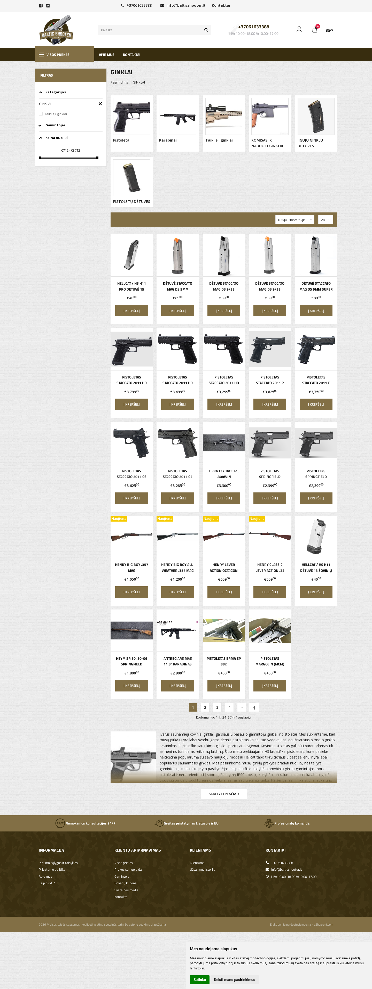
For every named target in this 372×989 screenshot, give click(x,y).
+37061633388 (136, 5)
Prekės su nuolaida (128, 869)
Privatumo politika (52, 869)
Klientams (200, 850)
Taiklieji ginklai (55, 114)
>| (254, 707)
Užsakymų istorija (202, 869)
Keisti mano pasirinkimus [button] (234, 980)
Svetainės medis (126, 890)
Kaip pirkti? (47, 883)
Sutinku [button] (199, 980)
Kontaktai (221, 5)
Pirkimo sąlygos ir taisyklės (58, 862)
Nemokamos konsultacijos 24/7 (85, 823)
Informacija (51, 850)
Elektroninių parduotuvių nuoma (290, 924)
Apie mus (106, 54)
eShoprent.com (323, 924)
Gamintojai (122, 876)
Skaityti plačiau (224, 794)
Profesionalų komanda (286, 823)
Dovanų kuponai (125, 883)
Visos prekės (54, 54)
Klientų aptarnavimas (137, 850)
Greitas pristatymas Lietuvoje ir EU (186, 823)
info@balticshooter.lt (183, 5)
